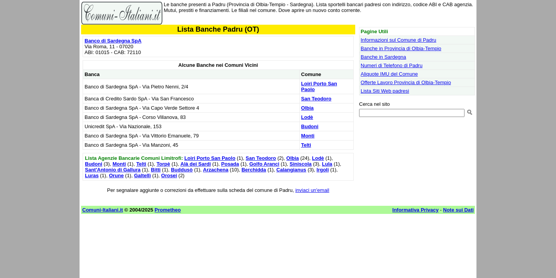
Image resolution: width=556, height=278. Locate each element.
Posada (230, 164)
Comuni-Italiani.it (102, 210)
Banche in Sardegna (383, 57)
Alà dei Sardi (195, 164)
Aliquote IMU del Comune (389, 74)
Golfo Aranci (264, 164)
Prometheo (167, 210)
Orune (116, 175)
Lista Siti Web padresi (385, 91)
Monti (308, 136)
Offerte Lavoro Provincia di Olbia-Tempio (406, 82)
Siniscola (301, 164)
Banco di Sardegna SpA (113, 41)
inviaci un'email (312, 190)
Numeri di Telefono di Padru (391, 65)
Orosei (169, 175)
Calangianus (291, 170)
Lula (327, 164)
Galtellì (142, 175)
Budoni (310, 126)
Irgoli (323, 170)
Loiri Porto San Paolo (209, 158)
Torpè (163, 164)
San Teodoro (316, 99)
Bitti (156, 170)
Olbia (307, 108)
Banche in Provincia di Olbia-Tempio (401, 48)
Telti (306, 145)
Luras (91, 175)
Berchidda (253, 170)
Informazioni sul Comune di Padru (398, 40)
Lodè (307, 117)
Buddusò (182, 170)
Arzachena (216, 170)
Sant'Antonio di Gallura (113, 170)
